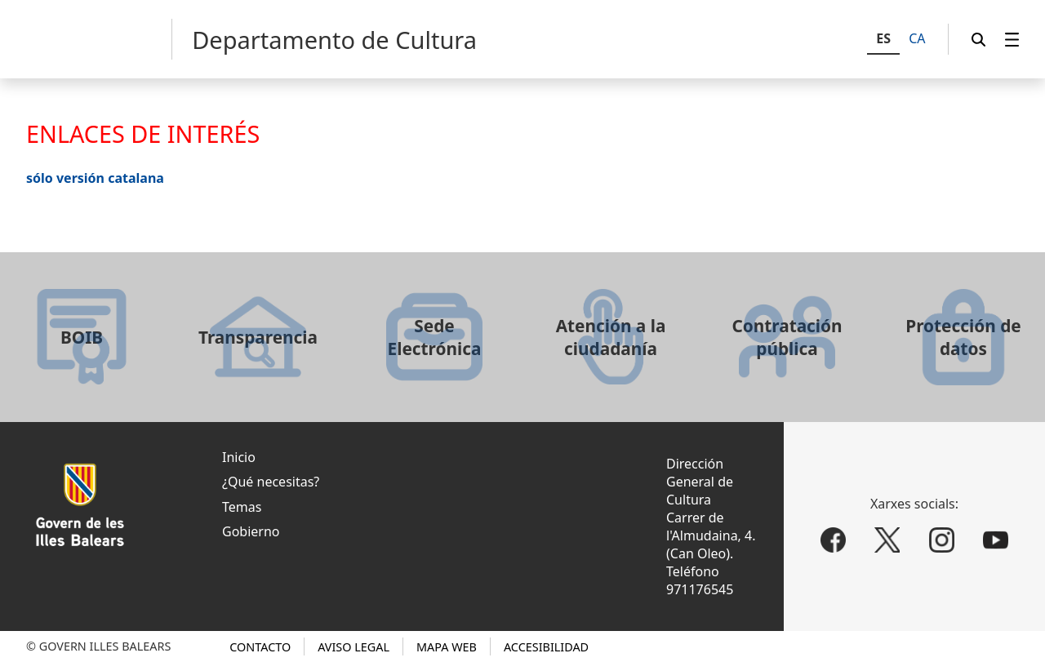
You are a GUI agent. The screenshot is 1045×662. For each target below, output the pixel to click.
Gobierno (251, 531)
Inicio (239, 457)
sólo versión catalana (95, 178)
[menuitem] (1012, 39)
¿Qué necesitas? (270, 482)
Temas (241, 507)
